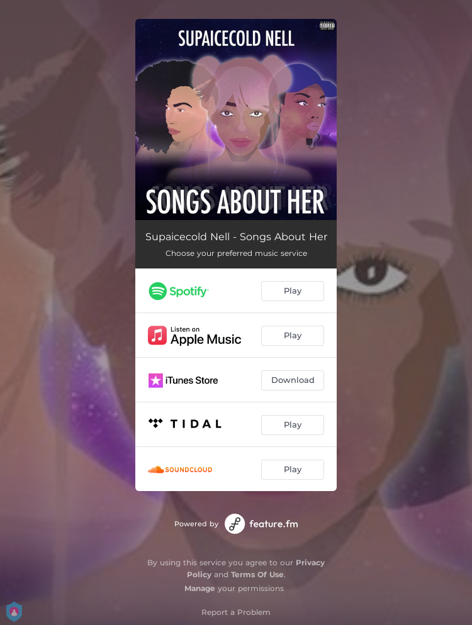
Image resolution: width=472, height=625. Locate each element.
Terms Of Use (257, 574)
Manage (199, 588)
